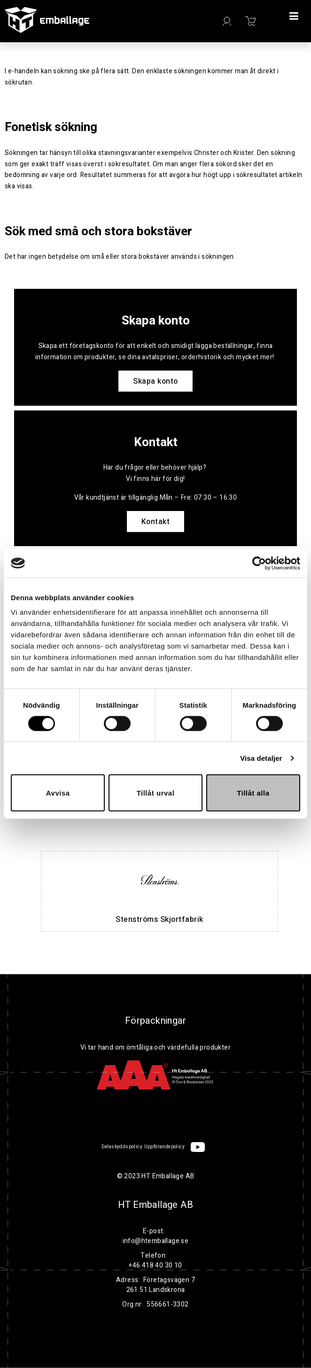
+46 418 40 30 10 (155, 1265)
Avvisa (58, 793)
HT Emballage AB (155, 1205)
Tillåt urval (156, 793)
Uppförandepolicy (164, 1147)
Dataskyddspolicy (121, 1147)
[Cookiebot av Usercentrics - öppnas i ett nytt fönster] (259, 563)
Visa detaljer (261, 758)
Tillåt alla (253, 793)
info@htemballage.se (156, 1241)
